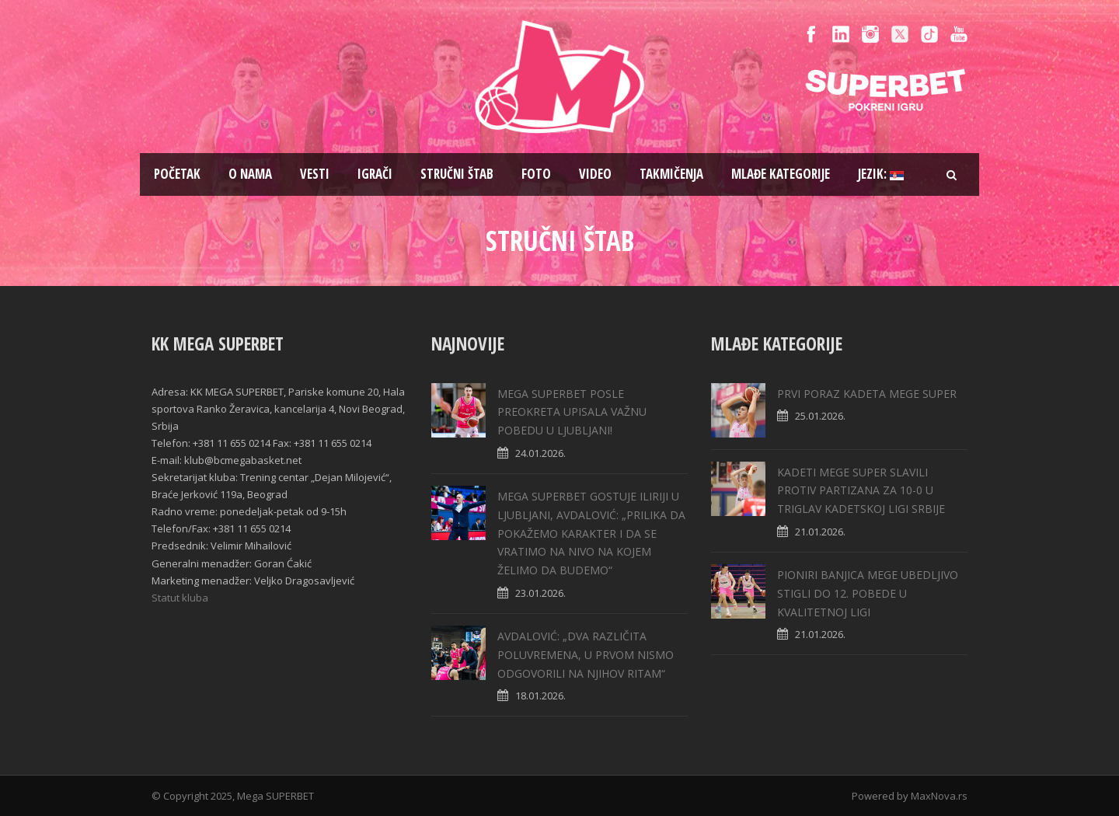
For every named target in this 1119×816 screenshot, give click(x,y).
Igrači (374, 174)
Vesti (314, 174)
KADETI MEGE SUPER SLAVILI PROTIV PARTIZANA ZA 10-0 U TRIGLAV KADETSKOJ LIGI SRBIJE (861, 491)
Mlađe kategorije (780, 174)
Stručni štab (456, 174)
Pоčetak (177, 174)
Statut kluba (180, 598)
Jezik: (881, 174)
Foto (536, 174)
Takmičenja (671, 174)
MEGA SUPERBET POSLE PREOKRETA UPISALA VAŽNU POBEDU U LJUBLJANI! (572, 412)
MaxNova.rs (939, 796)
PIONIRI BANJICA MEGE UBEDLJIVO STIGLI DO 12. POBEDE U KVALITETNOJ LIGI (867, 593)
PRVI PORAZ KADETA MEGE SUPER (867, 393)
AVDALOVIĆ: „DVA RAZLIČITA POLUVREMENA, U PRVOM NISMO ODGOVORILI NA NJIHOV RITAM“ (585, 655)
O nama (250, 174)
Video (595, 174)
